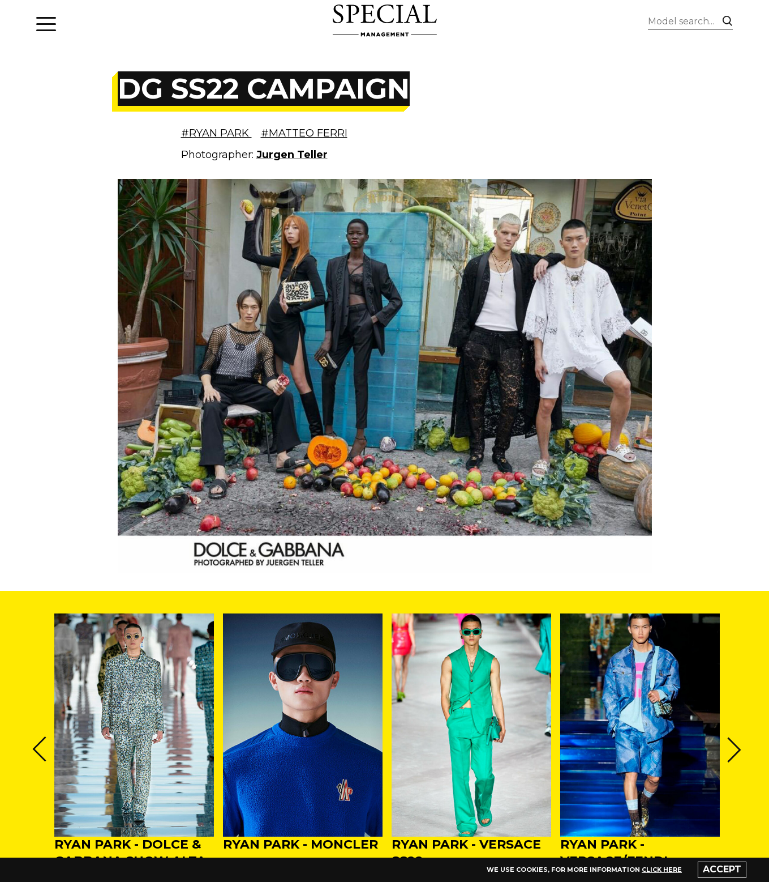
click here (662, 870)
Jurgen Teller (292, 154)
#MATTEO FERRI (304, 133)
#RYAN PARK (216, 133)
